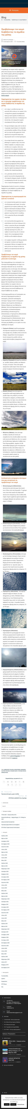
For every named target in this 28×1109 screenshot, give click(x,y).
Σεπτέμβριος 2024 (5, 844)
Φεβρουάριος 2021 (5, 929)
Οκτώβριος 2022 (5, 877)
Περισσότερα (20, 1104)
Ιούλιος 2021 (4, 915)
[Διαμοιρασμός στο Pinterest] (11, 781)
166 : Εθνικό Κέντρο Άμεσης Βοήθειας (12, 1022)
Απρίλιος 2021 (4, 923)
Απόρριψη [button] (13, 1104)
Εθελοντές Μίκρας (8, 39)
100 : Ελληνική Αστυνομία (9, 1024)
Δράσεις (3, 978)
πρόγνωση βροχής (22, 771)
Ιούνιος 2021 (4, 918)
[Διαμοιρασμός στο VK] (23, 781)
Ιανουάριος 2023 (4, 871)
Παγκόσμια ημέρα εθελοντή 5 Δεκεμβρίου (10, 824)
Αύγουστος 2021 (5, 912)
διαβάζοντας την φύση (9, 769)
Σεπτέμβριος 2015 (5, 967)
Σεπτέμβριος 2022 (5, 879)
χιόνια (12, 756)
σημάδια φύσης (4, 772)
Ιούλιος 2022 (4, 885)
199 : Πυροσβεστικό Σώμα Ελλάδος (11, 1027)
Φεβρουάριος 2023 (5, 868)
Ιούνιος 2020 (4, 951)
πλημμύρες (17, 756)
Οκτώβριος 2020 (5, 940)
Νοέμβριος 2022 (4, 874)
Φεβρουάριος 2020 (5, 959)
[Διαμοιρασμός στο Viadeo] (15, 785)
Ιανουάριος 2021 (4, 931)
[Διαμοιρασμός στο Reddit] (8, 785)
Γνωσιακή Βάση (21, 41)
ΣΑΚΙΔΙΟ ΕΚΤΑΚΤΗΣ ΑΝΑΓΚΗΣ (7, 822)
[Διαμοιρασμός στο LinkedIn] (15, 781)
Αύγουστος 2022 (5, 882)
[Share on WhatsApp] (19, 785)
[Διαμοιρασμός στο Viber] (19, 781)
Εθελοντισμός (17, 769)
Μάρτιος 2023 (4, 865)
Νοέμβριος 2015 (4, 964)
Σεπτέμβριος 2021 (5, 909)
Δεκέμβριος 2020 (5, 934)
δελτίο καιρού (5, 95)
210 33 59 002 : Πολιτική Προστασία (12, 1019)
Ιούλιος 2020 (4, 948)
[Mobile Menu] (13, 10)
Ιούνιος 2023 (4, 857)
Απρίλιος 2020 (4, 956)
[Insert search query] (14, 806)
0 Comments (18, 1054)
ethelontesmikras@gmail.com (14, 1012)
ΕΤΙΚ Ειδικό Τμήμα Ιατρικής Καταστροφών (10, 827)
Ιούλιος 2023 (4, 855)
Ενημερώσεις (4, 981)
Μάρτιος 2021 (4, 926)
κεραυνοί (14, 758)
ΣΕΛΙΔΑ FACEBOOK (8, 1065)
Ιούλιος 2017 (4, 962)
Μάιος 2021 (3, 920)
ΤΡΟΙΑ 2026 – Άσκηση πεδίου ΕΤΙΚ (8, 814)
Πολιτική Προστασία (5, 771)
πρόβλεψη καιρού (14, 771)
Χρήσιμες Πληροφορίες (9, 1034)
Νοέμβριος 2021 (4, 904)
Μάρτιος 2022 (4, 896)
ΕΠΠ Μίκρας (4, 984)
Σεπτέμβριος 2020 (5, 942)
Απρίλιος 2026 (4, 835)
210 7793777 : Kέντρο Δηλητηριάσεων (12, 1029)
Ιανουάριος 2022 (4, 901)
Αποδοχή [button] (7, 1104)
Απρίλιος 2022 (4, 893)
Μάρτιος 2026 (4, 838)
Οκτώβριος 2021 (5, 907)
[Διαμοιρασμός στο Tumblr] (12, 785)
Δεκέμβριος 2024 (5, 841)
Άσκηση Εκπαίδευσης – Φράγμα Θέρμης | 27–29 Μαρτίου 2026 (15, 1050)
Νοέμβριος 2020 (4, 937)
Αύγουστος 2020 (5, 945)
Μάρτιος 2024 (4, 852)
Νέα (2, 986)
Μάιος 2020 (3, 953)
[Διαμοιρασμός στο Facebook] (7, 781)
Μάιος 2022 (3, 890)
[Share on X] (4, 781)
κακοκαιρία (23, 769)
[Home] (1, 19)
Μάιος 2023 (3, 860)
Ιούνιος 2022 (4, 887)
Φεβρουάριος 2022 (5, 898)
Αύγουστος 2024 (5, 846)
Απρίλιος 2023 (4, 863)
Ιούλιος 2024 (4, 849)
